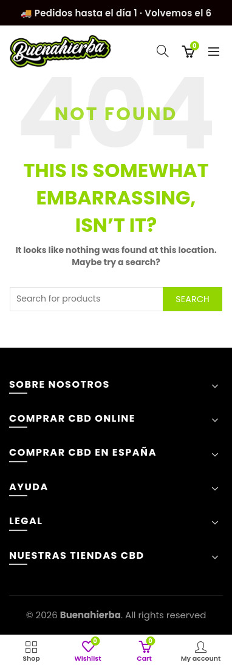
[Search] (162, 51)
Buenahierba (90, 615)
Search (193, 299)
